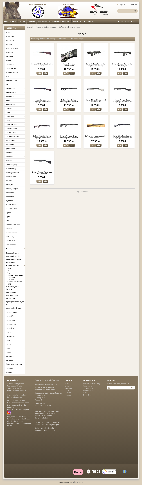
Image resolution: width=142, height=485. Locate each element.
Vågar (8, 340)
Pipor (8, 305)
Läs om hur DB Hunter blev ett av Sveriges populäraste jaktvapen (47, 423)
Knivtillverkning (11, 128)
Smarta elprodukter (13, 225)
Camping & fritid (11, 68)
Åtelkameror (10, 356)
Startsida (30, 27)
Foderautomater (11, 80)
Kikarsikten (15, 116)
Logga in (121, 5)
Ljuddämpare (10, 148)
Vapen (75, 21)
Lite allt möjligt (87, 21)
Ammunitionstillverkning (91, 384)
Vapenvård (15, 328)
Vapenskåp (10, 316)
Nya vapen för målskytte (15, 302)
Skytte (15, 217)
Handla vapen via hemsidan (18, 403)
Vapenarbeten (44, 21)
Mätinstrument (11, 177)
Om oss (22, 21)
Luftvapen (9, 160)
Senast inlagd (77, 39)
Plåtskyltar (9, 185)
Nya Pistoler (10, 298)
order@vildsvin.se (19, 390)
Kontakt (31, 21)
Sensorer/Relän (11, 209)
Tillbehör (12, 277)
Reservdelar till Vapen (15, 308)
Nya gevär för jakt (12, 295)
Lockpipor (15, 157)
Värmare (9, 344)
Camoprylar (10, 64)
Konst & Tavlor (11, 132)
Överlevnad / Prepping (15, 364)
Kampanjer (10, 368)
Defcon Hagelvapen (16, 275)
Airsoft (8, 32)
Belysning (9, 52)
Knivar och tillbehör (15, 124)
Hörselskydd (10, 104)
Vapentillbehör (15, 324)
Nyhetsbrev (69, 395)
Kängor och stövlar (12, 136)
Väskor (15, 348)
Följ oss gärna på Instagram (18, 409)
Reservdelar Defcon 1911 (14, 283)
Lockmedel (9, 152)
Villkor (13, 21)
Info (39, 73)
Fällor (8, 84)
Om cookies (87, 395)
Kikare (8, 112)
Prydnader (9, 201)
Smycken (9, 229)
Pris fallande (64, 39)
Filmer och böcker (15, 72)
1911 (9, 268)
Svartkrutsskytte (15, 233)
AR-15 (9, 271)
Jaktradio (9, 108)
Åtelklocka (9, 360)
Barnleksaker (10, 40)
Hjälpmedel (10, 96)
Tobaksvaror (10, 241)
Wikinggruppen (77, 482)
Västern (15, 352)
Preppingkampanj (12, 189)
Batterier (9, 44)
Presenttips (10, 197)
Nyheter (8, 181)
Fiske (15, 76)
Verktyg (8, 332)
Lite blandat (10, 144)
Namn (43, 39)
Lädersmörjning (11, 164)
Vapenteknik (10, 320)
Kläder (15, 120)
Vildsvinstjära (15, 336)
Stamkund (132, 5)
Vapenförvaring (11, 312)
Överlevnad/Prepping (61, 21)
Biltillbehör (9, 56)
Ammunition (15, 36)
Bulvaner (9, 60)
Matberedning (11, 168)
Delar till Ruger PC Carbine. (12, 288)
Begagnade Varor (12, 48)
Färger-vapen (15, 88)
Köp (45, 73)
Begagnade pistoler (13, 256)
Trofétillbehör (15, 245)
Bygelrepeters (11, 262)
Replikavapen (11, 205)
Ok (132, 388)
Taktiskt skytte (15, 237)
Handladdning (15, 92)
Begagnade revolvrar (14, 259)
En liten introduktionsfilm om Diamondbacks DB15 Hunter (46, 429)
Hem (6, 21)
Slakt (7, 221)
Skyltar (8, 213)
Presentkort (10, 193)
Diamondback (15, 292)
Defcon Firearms (15, 266)
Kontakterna (87, 386)
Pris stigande (53, 39)
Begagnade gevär (12, 253)
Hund (8, 100)
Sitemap (9, 372)
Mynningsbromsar (12, 173)
